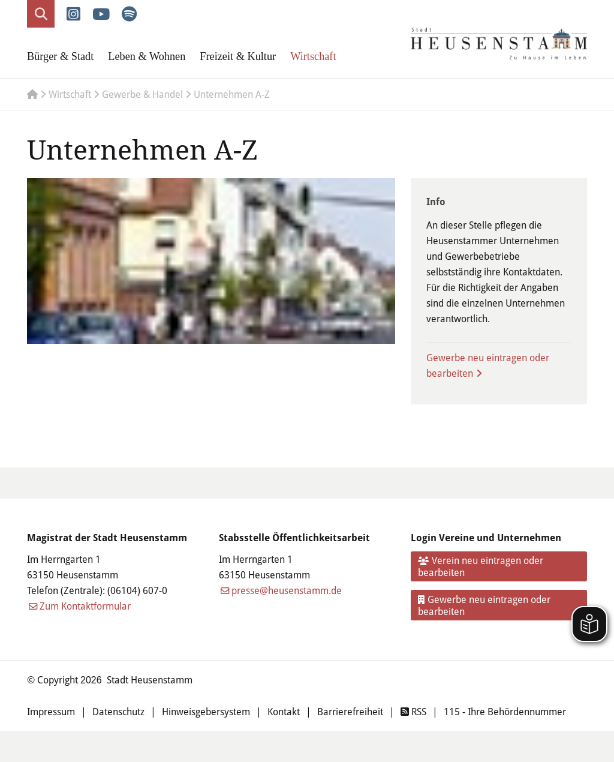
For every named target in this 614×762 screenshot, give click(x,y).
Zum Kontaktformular (85, 605)
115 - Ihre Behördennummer (505, 711)
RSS (413, 711)
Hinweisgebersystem (206, 711)
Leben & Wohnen (146, 56)
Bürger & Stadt (60, 56)
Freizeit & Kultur (238, 56)
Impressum (51, 711)
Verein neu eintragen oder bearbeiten (481, 566)
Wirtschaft (313, 56)
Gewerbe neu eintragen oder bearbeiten (487, 365)
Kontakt (283, 711)
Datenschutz (118, 711)
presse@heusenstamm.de (286, 590)
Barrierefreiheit (350, 711)
